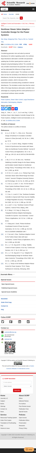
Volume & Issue (5, 428)
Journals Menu (7, 274)
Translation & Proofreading (8, 423)
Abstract (4, 50)
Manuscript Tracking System (8, 417)
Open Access (23, 417)
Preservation (22, 423)
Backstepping (12, 102)
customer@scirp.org (10, 332)
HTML (25, 44)
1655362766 (8, 339)
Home (5, 14)
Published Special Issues (9, 288)
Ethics (20, 398)
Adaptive (19, 102)
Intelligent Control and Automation (11, 23)
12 (2, 253)
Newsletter (4, 298)
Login (4, 9)
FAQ (2, 309)
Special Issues (23, 411)
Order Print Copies (5, 420)
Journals (11, 14)
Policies (22, 415)
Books (2, 403)
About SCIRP (24, 396)
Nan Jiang (4, 39)
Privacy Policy (23, 428)
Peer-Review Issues (25, 406)
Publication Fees (24, 409)
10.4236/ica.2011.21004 (11, 44)
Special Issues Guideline (9, 292)
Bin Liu (25, 39)
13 (2, 263)
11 (2, 245)
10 (2, 234)
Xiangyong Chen (12, 39)
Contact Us (4, 306)
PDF (20, 44)
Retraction (22, 425)
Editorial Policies (24, 401)
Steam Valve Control (17, 99)
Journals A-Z (4, 398)
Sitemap (2, 406)
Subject (2, 401)
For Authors (22, 403)
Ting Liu (20, 39)
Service (3, 415)
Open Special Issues (8, 284)
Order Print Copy (6, 302)
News (2, 411)
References (5, 130)
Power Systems (5, 99)
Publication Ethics (24, 420)
